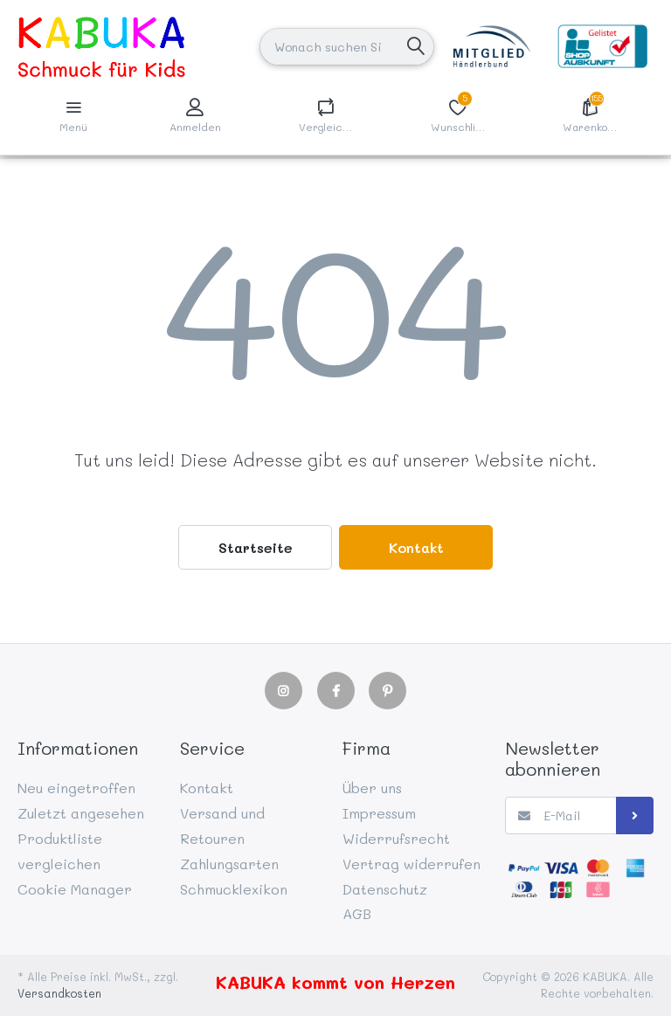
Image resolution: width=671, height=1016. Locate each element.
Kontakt (416, 547)
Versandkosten (59, 993)
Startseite (255, 547)
